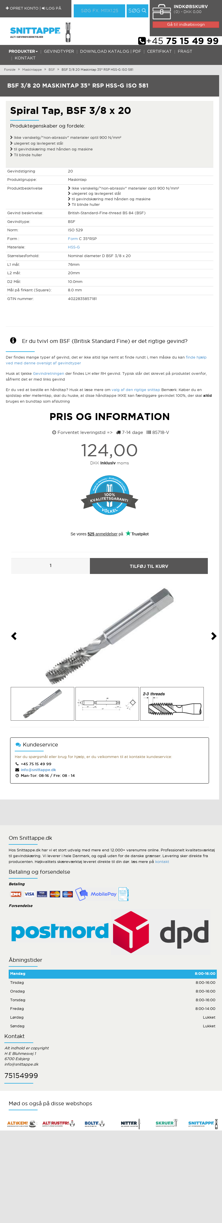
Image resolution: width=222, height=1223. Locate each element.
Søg (134, 11)
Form (73, 239)
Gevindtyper (59, 51)
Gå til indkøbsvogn (186, 24)
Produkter (23, 51)
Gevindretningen (48, 373)
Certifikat (159, 51)
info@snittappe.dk (38, 770)
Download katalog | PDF (110, 51)
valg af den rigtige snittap (136, 390)
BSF (52, 69)
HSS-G (74, 247)
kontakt (162, 862)
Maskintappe (32, 69)
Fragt (185, 51)
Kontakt (25, 58)
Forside (10, 69)
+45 (178, 41)
